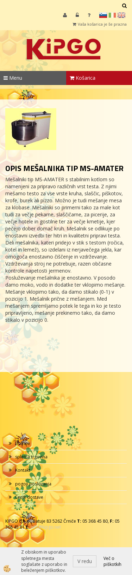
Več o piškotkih (112, 561)
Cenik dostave (29, 497)
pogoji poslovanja (33, 484)
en (121, 15)
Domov (22, 443)
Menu (13, 77)
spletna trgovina (31, 457)
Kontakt (22, 470)
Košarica (82, 77)
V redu (84, 561)
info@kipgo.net (46, 527)
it (112, 15)
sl (103, 15)
